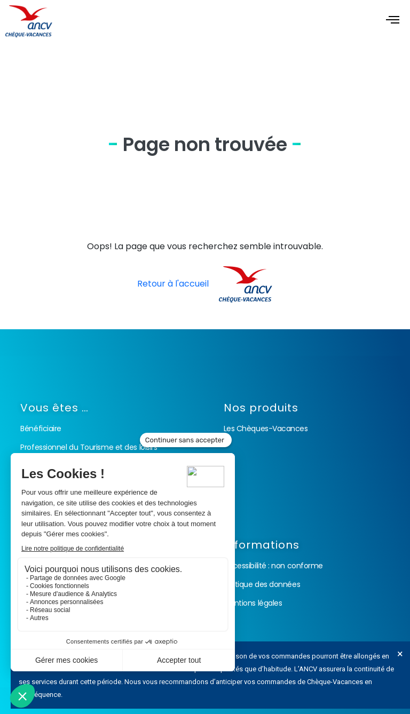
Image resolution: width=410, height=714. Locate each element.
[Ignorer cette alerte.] (400, 654)
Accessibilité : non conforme (273, 565)
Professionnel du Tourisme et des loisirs (88, 447)
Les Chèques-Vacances (266, 428)
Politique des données (262, 584)
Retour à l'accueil (204, 283)
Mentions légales (253, 603)
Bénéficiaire (40, 428)
